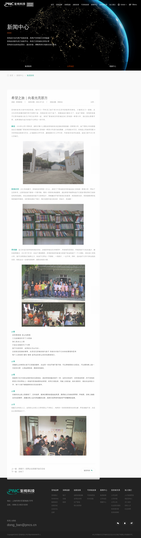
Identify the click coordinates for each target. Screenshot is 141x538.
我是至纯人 (128, 499)
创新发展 (76, 5)
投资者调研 (115, 512)
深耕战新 (67, 5)
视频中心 (112, 66)
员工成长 (128, 502)
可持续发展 (85, 5)
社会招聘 (128, 509)
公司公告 (114, 502)
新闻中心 (94, 5)
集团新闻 (28, 66)
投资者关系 (103, 5)
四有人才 (128, 505)
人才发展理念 (129, 495)
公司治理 (114, 495)
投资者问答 (115, 509)
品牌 (53, 512)
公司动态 (70, 66)
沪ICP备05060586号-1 (33, 534)
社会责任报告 (116, 505)
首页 (52, 5)
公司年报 (114, 499)
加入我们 (112, 5)
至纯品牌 (59, 5)
